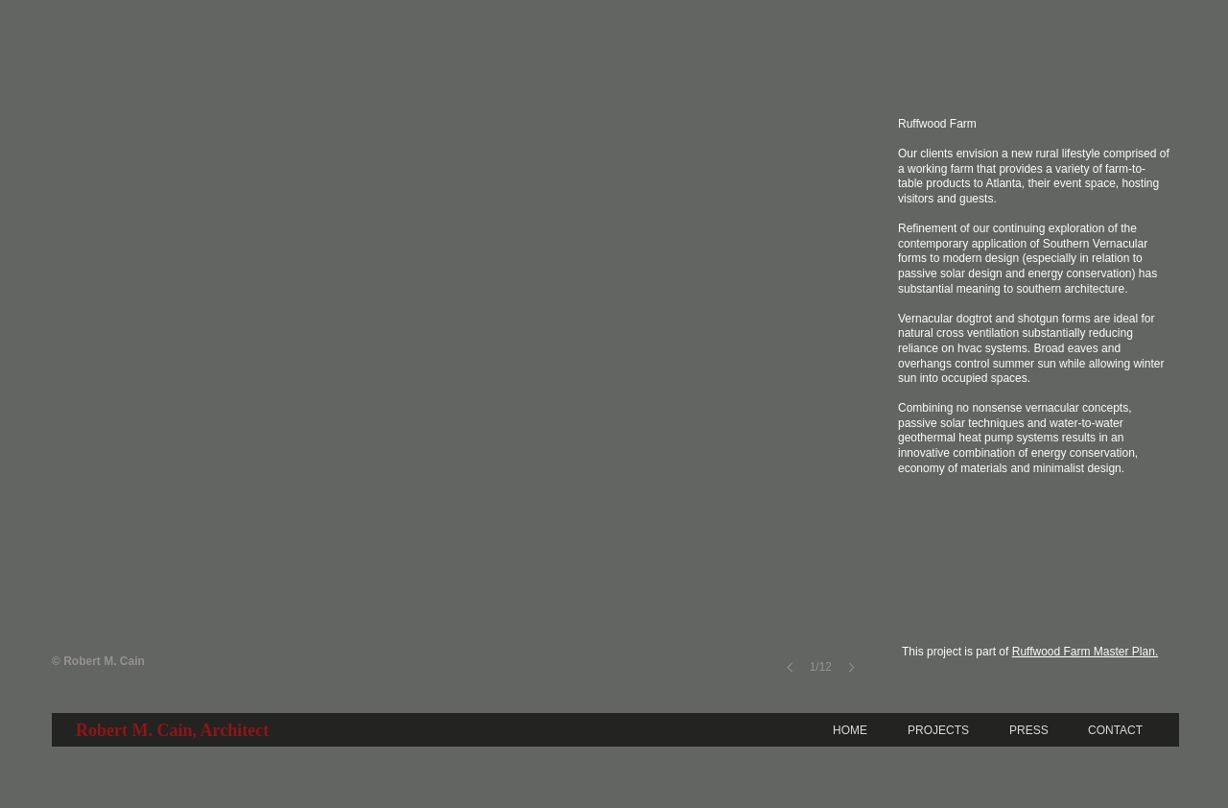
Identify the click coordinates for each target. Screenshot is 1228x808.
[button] (459, 406)
